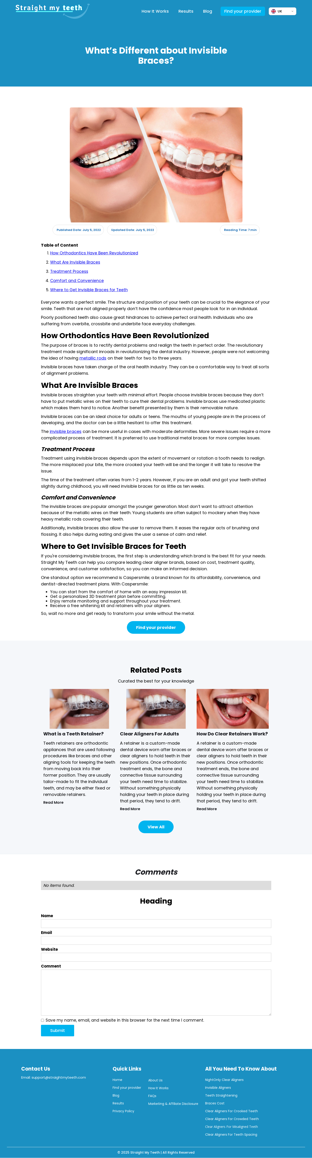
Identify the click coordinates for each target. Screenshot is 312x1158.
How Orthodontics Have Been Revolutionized (94, 253)
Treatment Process (69, 271)
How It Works (155, 11)
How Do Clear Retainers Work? (232, 734)
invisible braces (66, 431)
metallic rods (92, 358)
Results (185, 11)
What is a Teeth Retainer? (73, 734)
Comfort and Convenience (77, 280)
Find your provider (242, 11)
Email (46, 932)
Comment (51, 966)
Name (47, 915)
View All (156, 827)
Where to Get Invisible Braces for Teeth (89, 290)
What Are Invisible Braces (75, 262)
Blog (207, 11)
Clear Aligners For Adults (149, 734)
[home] (53, 11)
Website (49, 949)
